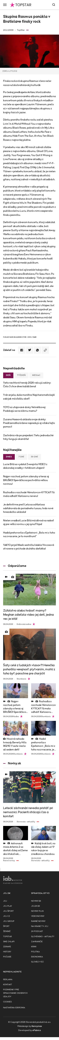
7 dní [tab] (21, 457)
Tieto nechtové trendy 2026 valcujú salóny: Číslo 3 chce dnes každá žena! (27, 385)
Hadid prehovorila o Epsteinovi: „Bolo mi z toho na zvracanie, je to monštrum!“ (29, 534)
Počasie (7, 957)
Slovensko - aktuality (42, 937)
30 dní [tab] (34, 457)
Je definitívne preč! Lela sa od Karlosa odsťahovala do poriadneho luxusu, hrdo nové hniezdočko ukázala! (28, 508)
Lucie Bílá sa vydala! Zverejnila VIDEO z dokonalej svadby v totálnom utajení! (25, 466)
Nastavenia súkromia (14, 1008)
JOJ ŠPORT (8, 911)
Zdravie (7, 947)
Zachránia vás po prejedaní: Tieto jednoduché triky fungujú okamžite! (28, 437)
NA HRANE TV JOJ (39, 926)
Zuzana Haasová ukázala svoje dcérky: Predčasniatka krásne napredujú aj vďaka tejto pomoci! (29, 423)
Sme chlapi (8, 942)
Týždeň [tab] (21, 375)
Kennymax (37, 1026)
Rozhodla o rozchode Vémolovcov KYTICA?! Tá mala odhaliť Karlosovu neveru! (28, 494)
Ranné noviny (38, 921)
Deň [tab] (8, 375)
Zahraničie (37, 942)
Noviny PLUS (37, 911)
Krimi (33, 947)
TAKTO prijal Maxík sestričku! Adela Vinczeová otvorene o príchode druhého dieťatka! (28, 547)
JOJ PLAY (7, 906)
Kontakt (7, 985)
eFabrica (36, 1030)
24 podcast (37, 931)
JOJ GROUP (8, 921)
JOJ (5, 901)
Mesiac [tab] (36, 375)
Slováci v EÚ (37, 962)
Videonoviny (37, 916)
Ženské (7, 931)
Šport (6, 926)
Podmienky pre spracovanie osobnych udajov (15, 993)
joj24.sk (35, 906)
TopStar (7, 937)
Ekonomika (37, 957)
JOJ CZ (6, 916)
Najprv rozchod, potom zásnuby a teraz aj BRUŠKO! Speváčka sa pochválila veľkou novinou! (26, 480)
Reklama (7, 980)
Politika (35, 952)
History (7, 952)
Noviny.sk (36, 901)
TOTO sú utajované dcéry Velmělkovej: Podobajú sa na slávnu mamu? (24, 409)
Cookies (7, 1002)
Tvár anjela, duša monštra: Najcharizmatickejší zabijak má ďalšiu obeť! (29, 397)
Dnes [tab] (9, 457)
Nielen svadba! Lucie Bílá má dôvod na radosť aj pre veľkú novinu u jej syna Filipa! (28, 522)
